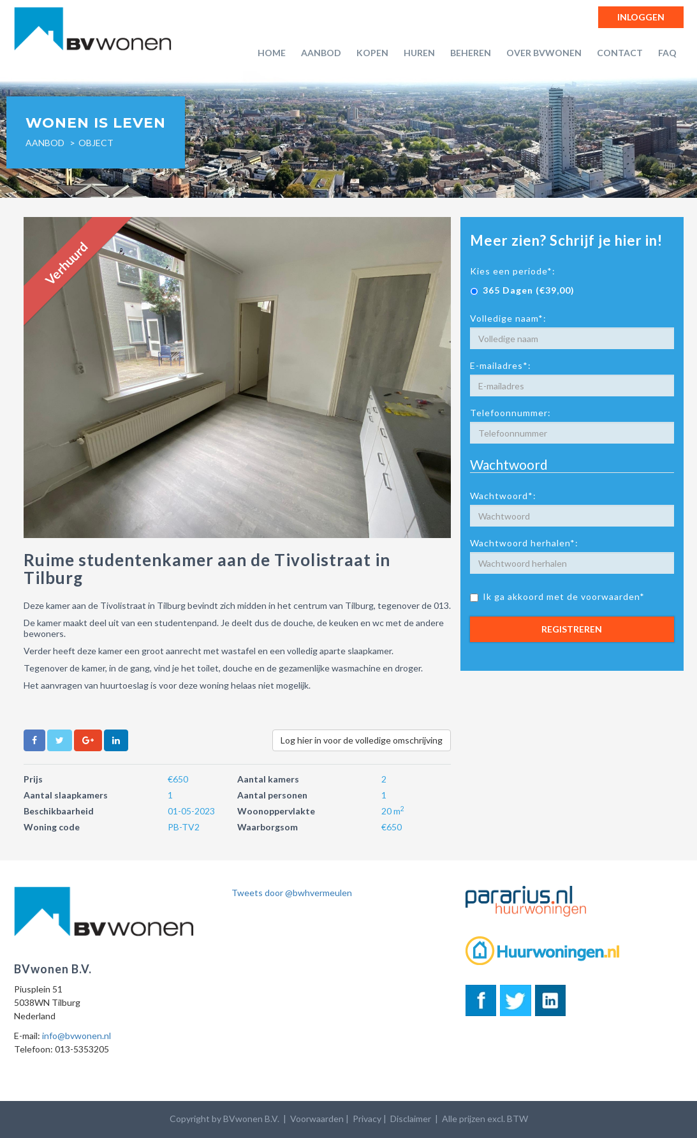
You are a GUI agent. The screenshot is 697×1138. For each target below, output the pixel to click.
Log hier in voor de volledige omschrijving (362, 740)
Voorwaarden (317, 1118)
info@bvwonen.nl (76, 1035)
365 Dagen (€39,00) (522, 290)
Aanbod (321, 52)
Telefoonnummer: (510, 412)
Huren (419, 52)
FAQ (667, 52)
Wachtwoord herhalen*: (524, 542)
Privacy (367, 1118)
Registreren (571, 629)
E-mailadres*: (500, 365)
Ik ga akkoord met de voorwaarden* (557, 596)
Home (272, 52)
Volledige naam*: (508, 318)
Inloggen (640, 16)
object (96, 142)
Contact (620, 52)
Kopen (372, 52)
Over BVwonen (544, 52)
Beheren (470, 52)
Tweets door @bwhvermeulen (291, 892)
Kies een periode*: (512, 271)
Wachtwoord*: (503, 495)
